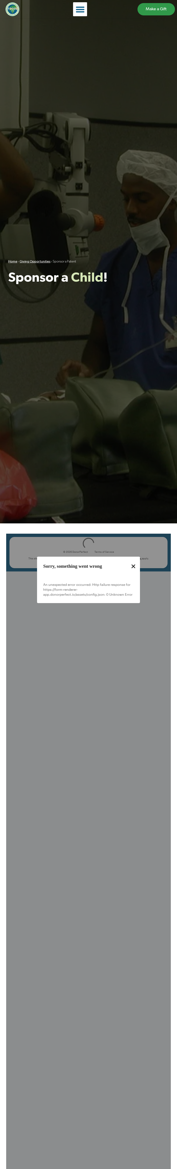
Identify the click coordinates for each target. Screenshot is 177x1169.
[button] (80, 9)
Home (12, 262)
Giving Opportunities (35, 262)
